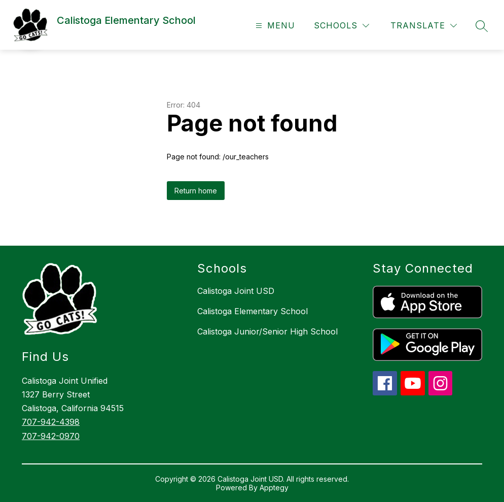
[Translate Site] (423, 25)
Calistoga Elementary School (252, 311)
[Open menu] (274, 25)
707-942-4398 (51, 422)
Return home (195, 190)
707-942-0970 (51, 436)
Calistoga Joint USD (235, 291)
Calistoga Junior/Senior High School (267, 331)
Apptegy (274, 487)
